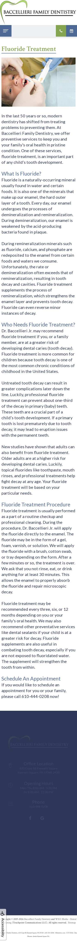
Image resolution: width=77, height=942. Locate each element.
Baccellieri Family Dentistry (37, 919)
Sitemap (72, 922)
